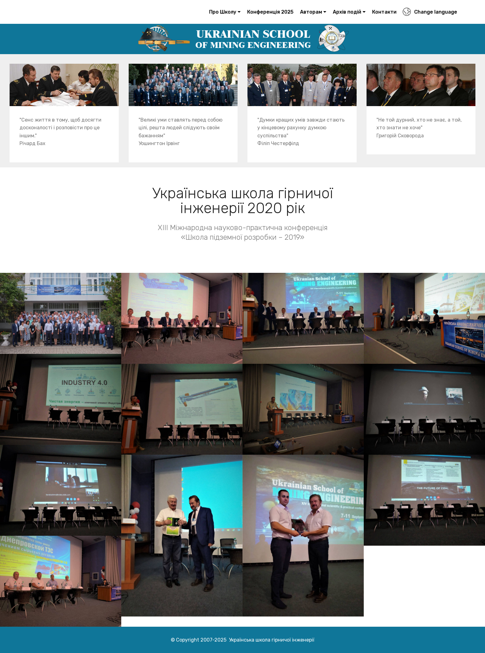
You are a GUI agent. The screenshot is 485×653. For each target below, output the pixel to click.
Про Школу (222, 12)
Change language (430, 12)
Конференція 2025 (270, 12)
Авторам (311, 12)
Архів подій (347, 12)
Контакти (384, 12)
